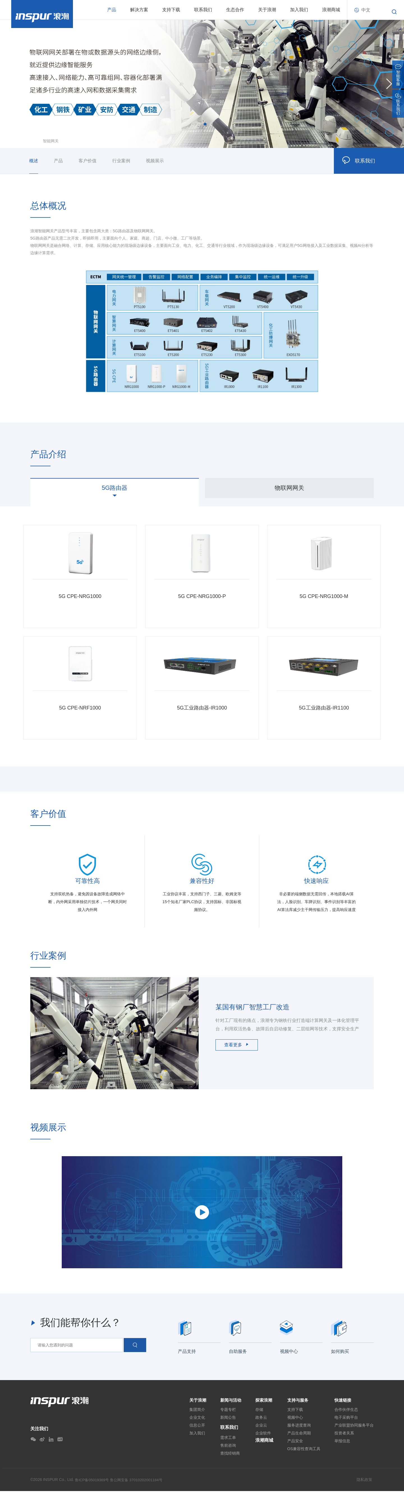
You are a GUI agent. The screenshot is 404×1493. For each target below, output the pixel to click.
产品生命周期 (299, 1435)
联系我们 (203, 9)
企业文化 (195, 1419)
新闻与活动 (230, 1401)
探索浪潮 (264, 1401)
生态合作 (235, 9)
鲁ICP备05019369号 (93, 1482)
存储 (259, 1411)
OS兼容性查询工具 (303, 1450)
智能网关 (51, 141)
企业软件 (263, 1435)
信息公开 (195, 1427)
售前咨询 (227, 1447)
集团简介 (195, 1411)
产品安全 (295, 1443)
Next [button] (389, 83)
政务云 (261, 1419)
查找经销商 (228, 1455)
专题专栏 (227, 1411)
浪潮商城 (331, 9)
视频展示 (155, 160)
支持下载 (171, 9)
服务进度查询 (299, 1427)
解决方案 (139, 9)
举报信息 (342, 1443)
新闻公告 (227, 1419)
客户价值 (88, 160)
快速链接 (343, 1401)
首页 (34, 141)
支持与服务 (298, 1401)
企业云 (261, 1427)
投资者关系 (344, 1435)
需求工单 (227, 1439)
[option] (202, 84)
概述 (33, 160)
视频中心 (295, 1419)
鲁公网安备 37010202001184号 (139, 1482)
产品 (111, 9)
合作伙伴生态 (346, 1411)
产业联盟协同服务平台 (354, 1427)
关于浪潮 (267, 9)
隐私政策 (364, 1481)
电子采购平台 (346, 1419)
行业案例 (121, 160)
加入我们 (299, 9)
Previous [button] (15, 83)
